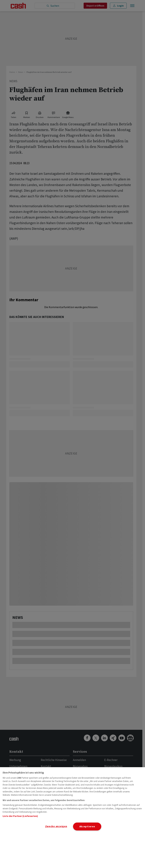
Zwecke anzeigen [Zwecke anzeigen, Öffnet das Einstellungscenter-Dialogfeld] (56, 826)
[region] (72, 806)
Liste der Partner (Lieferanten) (20, 816)
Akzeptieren (87, 826)
